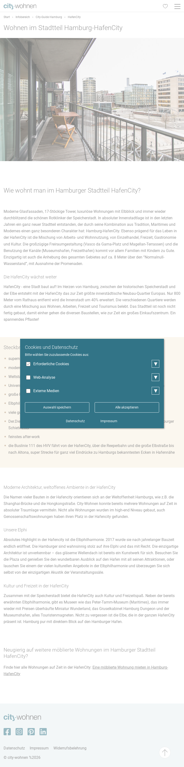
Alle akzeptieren (126, 407)
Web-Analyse (44, 377)
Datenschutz (75, 421)
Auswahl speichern (57, 407)
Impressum (108, 421)
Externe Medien (46, 391)
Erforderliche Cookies (51, 364)
